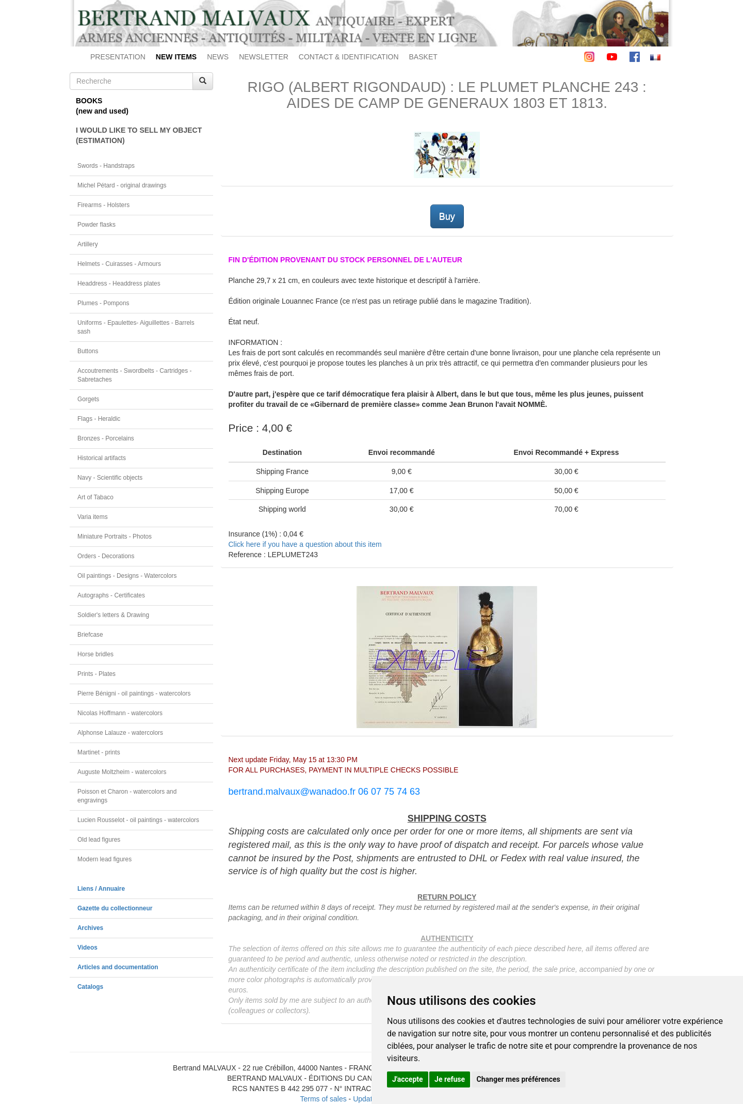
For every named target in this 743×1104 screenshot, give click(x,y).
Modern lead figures (104, 859)
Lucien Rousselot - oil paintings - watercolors (138, 820)
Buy (447, 216)
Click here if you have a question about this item (305, 544)
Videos (87, 947)
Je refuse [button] (449, 1079)
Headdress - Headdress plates (118, 283)
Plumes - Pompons (103, 303)
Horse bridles (95, 654)
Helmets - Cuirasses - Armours (119, 263)
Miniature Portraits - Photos (114, 536)
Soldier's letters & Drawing (113, 615)
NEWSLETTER (263, 57)
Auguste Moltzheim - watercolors (121, 772)
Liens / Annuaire (101, 888)
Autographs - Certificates (111, 595)
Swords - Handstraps (106, 165)
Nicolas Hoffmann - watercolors (120, 713)
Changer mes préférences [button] (518, 1079)
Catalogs (90, 986)
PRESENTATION (118, 57)
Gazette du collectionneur (114, 908)
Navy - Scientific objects (109, 477)
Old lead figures (98, 839)
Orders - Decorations (105, 556)
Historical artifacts (101, 458)
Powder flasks (96, 224)
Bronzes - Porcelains (105, 438)
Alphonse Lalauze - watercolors (120, 732)
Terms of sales (323, 1099)
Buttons (87, 351)
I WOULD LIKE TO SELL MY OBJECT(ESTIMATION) (139, 135)
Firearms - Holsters (103, 205)
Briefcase (90, 634)
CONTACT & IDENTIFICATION (349, 57)
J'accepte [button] (407, 1079)
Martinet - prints (98, 752)
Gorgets (88, 399)
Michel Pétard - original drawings (122, 185)
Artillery (87, 244)
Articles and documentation (117, 967)
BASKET (423, 57)
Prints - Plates (96, 673)
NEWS (218, 57)
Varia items (92, 517)
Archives (90, 928)
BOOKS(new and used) (102, 106)
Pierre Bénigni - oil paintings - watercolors (133, 693)
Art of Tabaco (95, 497)
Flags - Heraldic (98, 418)
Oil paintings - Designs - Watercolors (127, 575)
